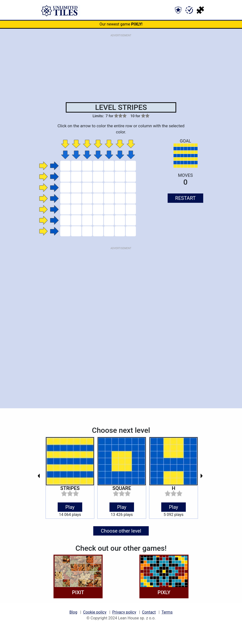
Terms (167, 612)
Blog (73, 612)
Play (70, 507)
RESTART (185, 198)
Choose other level (121, 531)
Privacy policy (124, 612)
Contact (149, 612)
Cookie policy (95, 612)
